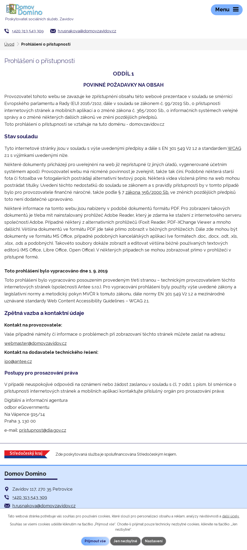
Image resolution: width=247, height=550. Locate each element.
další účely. (231, 516)
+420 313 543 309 (28, 30)
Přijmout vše (95, 541)
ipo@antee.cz (18, 361)
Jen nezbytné (125, 541)
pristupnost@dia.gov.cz (42, 430)
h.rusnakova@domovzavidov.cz (87, 30)
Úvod (9, 44)
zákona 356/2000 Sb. (147, 192)
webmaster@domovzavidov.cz (35, 343)
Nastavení (154, 541)
